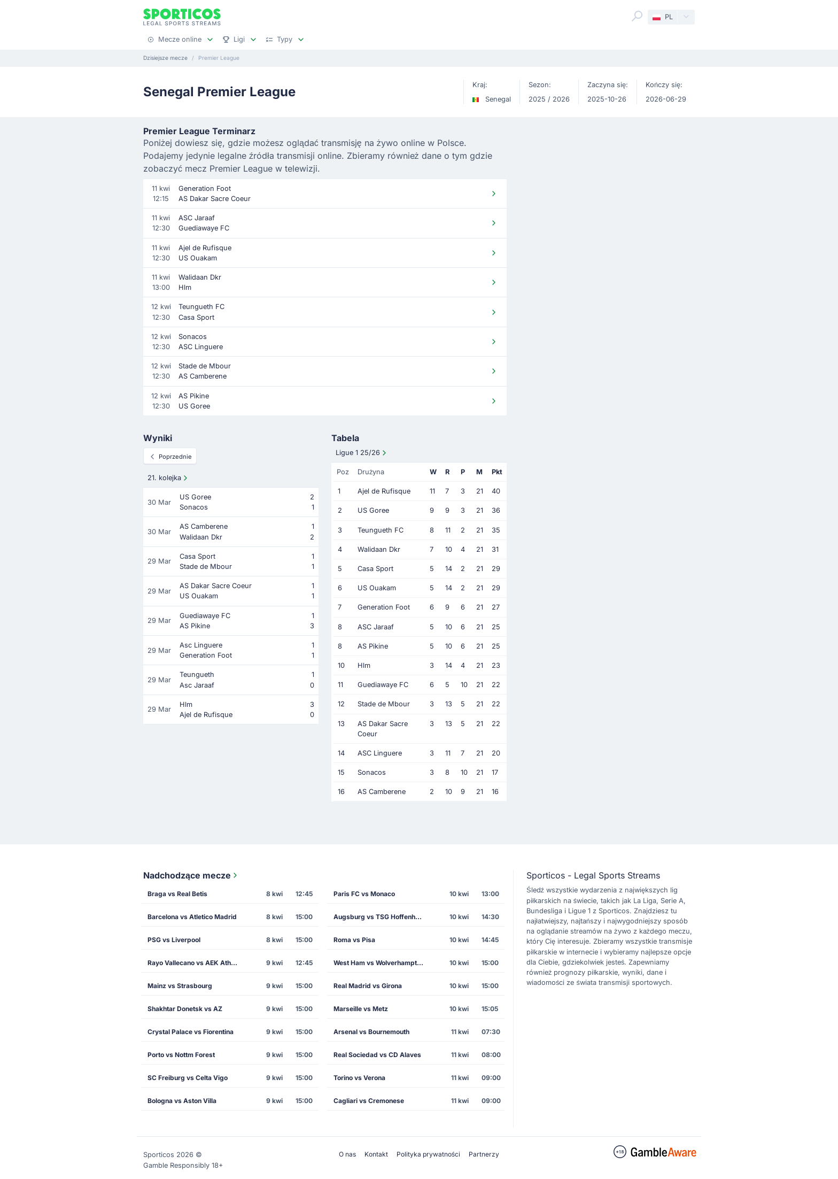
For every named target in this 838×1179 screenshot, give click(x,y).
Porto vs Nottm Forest (181, 1055)
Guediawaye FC (383, 685)
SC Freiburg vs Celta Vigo (188, 1078)
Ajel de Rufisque (384, 491)
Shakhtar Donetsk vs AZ (185, 1009)
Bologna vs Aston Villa (182, 1101)
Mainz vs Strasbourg (180, 986)
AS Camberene (382, 792)
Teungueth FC (381, 530)
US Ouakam (377, 588)
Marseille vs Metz (360, 1009)
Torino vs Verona (359, 1078)
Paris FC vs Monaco (364, 894)
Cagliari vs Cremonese (368, 1101)
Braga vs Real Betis (177, 894)
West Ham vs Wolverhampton (378, 963)
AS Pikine (373, 646)
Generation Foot (384, 607)
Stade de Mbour (384, 704)
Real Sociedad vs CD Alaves (377, 1055)
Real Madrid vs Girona (367, 986)
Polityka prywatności (428, 1154)
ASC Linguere (380, 753)
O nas (347, 1154)
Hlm (364, 665)
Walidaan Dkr (379, 549)
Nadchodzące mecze (191, 875)
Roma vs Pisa (354, 940)
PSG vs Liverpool (174, 940)
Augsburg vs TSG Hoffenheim (379, 917)
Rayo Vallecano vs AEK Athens (195, 963)
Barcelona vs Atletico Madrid (192, 917)
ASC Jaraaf (376, 627)
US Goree (373, 510)
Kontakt (376, 1154)
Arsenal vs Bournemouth (371, 1032)
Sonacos (372, 772)
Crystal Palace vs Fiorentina (191, 1032)
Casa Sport (375, 569)
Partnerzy (484, 1154)
